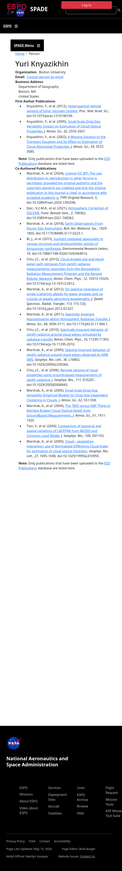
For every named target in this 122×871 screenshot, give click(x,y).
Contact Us (87, 856)
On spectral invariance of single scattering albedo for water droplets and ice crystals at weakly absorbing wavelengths (65, 294)
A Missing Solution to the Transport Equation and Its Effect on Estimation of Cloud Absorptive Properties (66, 142)
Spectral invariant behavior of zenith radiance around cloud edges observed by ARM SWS (68, 355)
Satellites (55, 813)
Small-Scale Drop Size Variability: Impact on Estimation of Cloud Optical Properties (64, 126)
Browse (82, 806)
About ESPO (29, 801)
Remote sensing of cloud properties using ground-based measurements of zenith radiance (64, 375)
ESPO (24, 788)
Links (81, 788)
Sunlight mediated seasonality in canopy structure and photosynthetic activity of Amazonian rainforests (65, 244)
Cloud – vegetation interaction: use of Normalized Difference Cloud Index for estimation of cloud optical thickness (67, 446)
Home (20, 53)
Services (54, 788)
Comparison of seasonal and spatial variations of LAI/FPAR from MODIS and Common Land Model (64, 431)
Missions (26, 794)
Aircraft (53, 806)
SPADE (39, 9)
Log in (86, 5)
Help (80, 813)
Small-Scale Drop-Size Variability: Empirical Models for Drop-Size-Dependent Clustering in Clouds (67, 395)
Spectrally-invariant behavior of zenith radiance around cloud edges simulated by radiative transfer (67, 334)
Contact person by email (45, 77)
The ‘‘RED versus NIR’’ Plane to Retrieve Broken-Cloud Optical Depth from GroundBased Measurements (68, 411)
